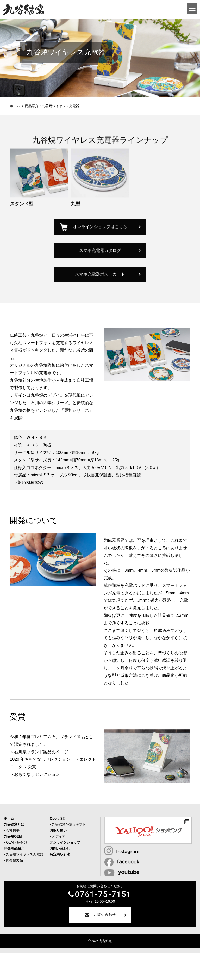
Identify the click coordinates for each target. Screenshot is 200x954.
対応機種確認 (30, 483)
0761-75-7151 (103, 895)
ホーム (15, 106)
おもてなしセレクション (37, 775)
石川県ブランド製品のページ (41, 752)
